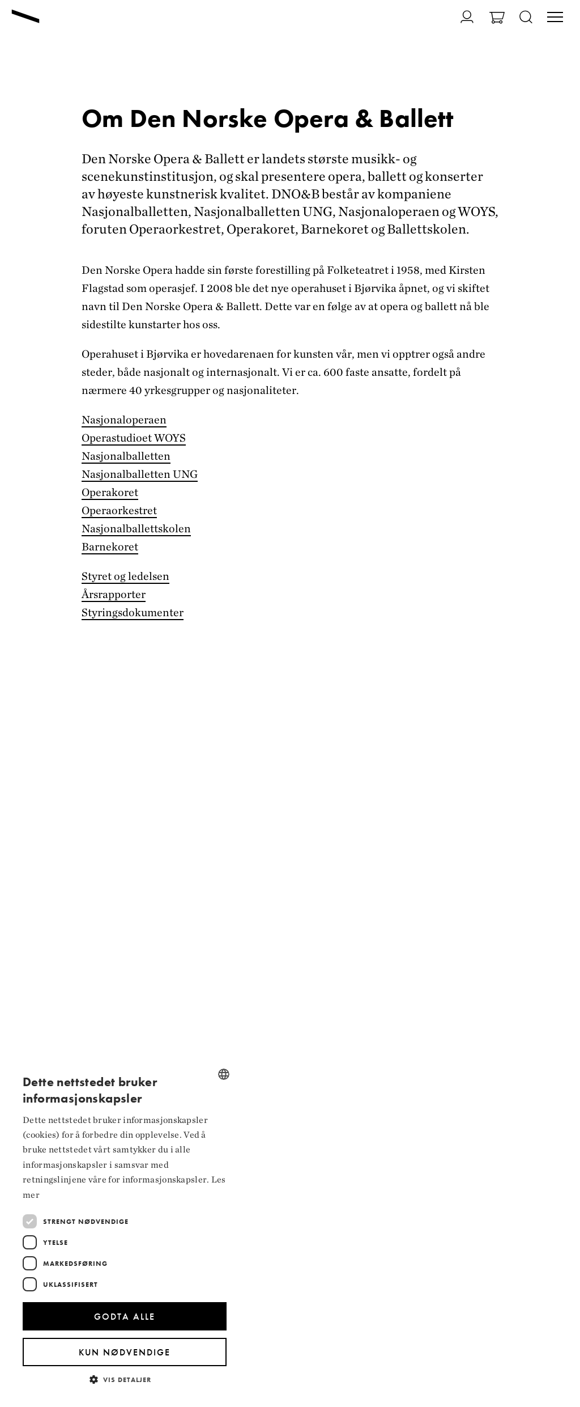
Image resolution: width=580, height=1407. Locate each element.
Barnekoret (110, 546)
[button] (125, 1379)
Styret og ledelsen (125, 576)
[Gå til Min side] (460, 16)
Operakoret (110, 492)
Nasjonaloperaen (124, 419)
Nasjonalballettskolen (136, 528)
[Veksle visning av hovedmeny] (555, 18)
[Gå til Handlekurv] (497, 19)
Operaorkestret (119, 510)
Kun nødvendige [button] (124, 1352)
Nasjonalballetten (126, 456)
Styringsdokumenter (133, 612)
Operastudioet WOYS (134, 437)
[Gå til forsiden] (25, 17)
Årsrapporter (114, 594)
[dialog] (124, 1228)
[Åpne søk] (525, 18)
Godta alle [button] (124, 1317)
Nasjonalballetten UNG (140, 474)
